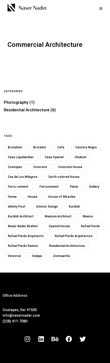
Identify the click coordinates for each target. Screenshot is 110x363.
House (32, 196)
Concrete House (70, 167)
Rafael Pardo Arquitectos (73, 236)
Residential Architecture (26, 110)
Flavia (74, 186)
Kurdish (74, 206)
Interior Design (47, 206)
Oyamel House (59, 226)
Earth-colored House (63, 177)
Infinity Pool (16, 206)
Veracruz (14, 256)
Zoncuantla (61, 256)
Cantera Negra (86, 147)
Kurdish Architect (21, 216)
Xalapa (37, 256)
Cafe (60, 147)
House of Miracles (61, 196)
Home (12, 196)
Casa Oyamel (54, 157)
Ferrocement (49, 186)
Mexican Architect (58, 216)
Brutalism (15, 147)
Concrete (40, 167)
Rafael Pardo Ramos (23, 246)
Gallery (94, 186)
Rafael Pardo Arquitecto (26, 236)
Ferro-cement (18, 186)
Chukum (80, 157)
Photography (16, 103)
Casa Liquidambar (21, 157)
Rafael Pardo (90, 226)
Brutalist (39, 147)
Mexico (88, 216)
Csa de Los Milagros (22, 177)
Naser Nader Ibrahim (23, 226)
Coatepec (15, 167)
